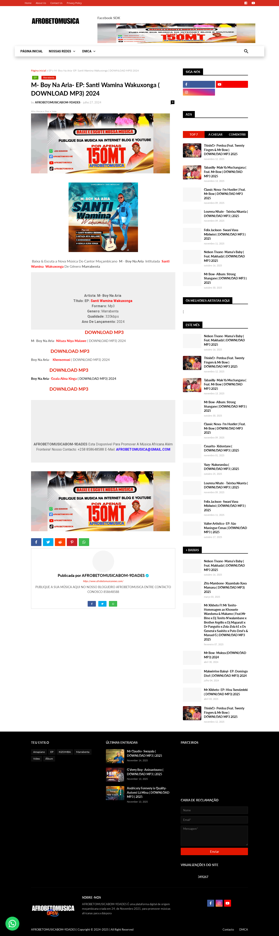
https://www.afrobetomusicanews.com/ (103, 581)
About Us (41, 3)
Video (36, 758)
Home (28, 3)
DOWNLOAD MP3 (105, 332)
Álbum (49, 758)
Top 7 (194, 134)
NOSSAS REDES (60, 51)
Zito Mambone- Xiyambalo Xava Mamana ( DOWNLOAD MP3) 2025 (225, 587)
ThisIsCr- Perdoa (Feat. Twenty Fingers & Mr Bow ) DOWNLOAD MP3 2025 (224, 150)
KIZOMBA (65, 751)
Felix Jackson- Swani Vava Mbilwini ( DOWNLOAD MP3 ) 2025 (225, 234)
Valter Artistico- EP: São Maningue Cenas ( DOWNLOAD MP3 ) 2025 (225, 528)
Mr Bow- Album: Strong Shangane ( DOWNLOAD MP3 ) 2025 (225, 278)
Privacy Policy (74, 3)
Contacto (228, 929)
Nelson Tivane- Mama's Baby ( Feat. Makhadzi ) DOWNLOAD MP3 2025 (224, 256)
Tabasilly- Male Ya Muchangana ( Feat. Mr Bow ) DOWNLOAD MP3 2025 (225, 172)
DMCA (86, 51)
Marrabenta (48, 77)
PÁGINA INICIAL (31, 51)
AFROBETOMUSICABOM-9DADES (113, 575)
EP (50, 70)
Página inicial (38, 70)
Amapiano (39, 751)
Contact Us (56, 3)
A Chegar (215, 134)
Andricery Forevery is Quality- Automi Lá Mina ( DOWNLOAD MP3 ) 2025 (148, 792)
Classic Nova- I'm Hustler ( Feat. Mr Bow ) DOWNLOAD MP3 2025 (225, 194)
